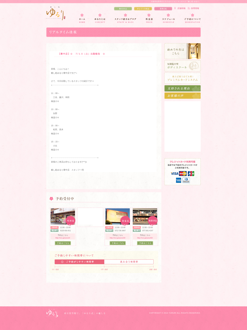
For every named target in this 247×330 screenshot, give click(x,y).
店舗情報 (181, 8)
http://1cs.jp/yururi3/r (118, 238)
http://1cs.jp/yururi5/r (145, 238)
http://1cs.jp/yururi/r (62, 238)
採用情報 (195, 8)
